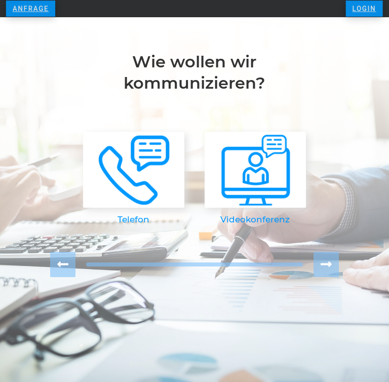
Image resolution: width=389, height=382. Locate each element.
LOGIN (359, 8)
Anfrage (35, 8)
